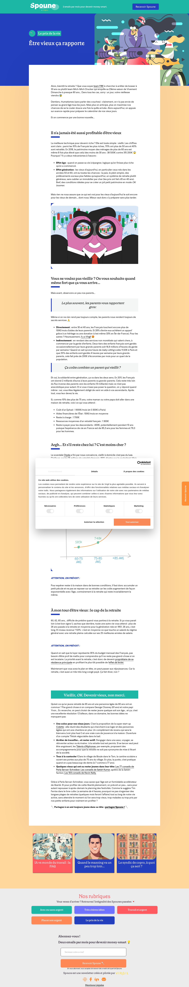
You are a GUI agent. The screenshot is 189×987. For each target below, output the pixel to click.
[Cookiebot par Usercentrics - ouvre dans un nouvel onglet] (139, 463)
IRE (102, 86)
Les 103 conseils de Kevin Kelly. (80, 772)
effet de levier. (116, 662)
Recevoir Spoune (146, 7)
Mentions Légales (94, 985)
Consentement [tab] (55, 471)
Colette (60, 726)
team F (97, 86)
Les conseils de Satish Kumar (95, 769)
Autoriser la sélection (94, 522)
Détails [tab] (94, 471)
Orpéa (67, 455)
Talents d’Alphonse (86, 746)
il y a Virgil (86, 336)
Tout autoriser (132, 522)
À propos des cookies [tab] (134, 471)
